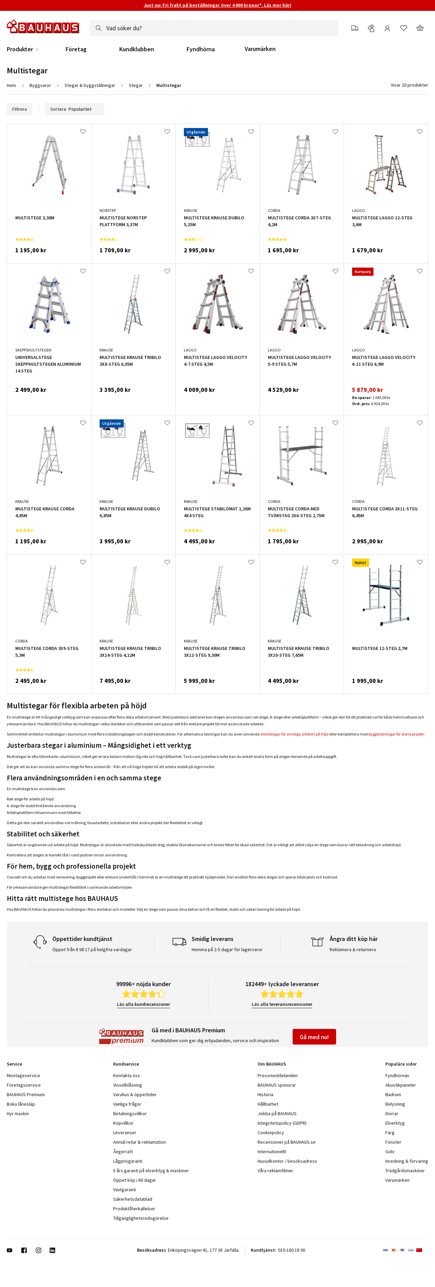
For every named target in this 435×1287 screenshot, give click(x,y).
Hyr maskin (18, 1113)
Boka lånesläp (21, 1104)
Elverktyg (395, 1123)
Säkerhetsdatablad (132, 1199)
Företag (76, 49)
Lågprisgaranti (127, 1161)
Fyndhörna (201, 49)
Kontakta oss (126, 1075)
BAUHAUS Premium (26, 1094)
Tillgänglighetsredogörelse (141, 1218)
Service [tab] (14, 1064)
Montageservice (23, 1075)
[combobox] (214, 28)
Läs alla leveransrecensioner (282, 1004)
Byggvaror (40, 85)
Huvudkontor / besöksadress (287, 1161)
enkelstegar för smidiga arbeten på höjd (294, 734)
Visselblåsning (127, 1085)
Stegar (136, 85)
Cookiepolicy (271, 1132)
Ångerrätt (123, 1151)
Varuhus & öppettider (135, 1094)
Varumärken (260, 49)
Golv (390, 1151)
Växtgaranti (124, 1189)
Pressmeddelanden (278, 1075)
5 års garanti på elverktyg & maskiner (151, 1170)
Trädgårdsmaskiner (405, 1170)
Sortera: (74, 109)
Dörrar (391, 1113)
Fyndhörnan (397, 1075)
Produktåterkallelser (134, 1209)
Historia (265, 1094)
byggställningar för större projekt (396, 734)
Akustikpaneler (400, 1085)
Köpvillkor (123, 1123)
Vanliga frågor (127, 1104)
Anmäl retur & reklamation (139, 1142)
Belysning (395, 1104)
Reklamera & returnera (353, 949)
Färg (390, 1132)
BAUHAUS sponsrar (277, 1085)
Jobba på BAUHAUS (277, 1113)
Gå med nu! (314, 1037)
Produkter (20, 49)
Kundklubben (136, 49)
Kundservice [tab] (126, 1064)
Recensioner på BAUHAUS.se (287, 1142)
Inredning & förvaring (406, 1161)
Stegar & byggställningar (90, 85)
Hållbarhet (268, 1104)
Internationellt (272, 1151)
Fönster (393, 1142)
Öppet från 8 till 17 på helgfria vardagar (92, 949)
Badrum (393, 1094)
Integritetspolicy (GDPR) (282, 1123)
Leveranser (124, 1132)
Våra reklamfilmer (275, 1170)
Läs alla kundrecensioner (143, 1004)
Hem (11, 85)
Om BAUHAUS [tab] (272, 1064)
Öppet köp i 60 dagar (134, 1180)
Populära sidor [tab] (401, 1064)
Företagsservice (24, 1085)
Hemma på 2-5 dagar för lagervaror (227, 949)
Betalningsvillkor (130, 1113)
